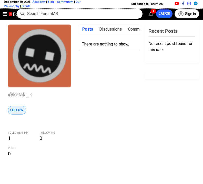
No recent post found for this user (170, 46)
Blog (51, 2)
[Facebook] (183, 3)
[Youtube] (176, 3)
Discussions (110, 29)
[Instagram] (189, 3)
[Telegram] (195, 3)
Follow (16, 110)
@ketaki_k (20, 94)
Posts (87, 29)
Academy (39, 2)
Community (65, 2)
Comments (137, 29)
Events (25, 6)
